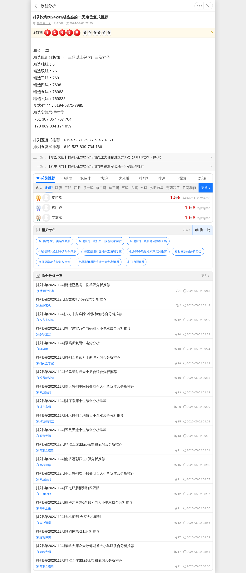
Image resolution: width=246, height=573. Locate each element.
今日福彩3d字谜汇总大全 (54, 261)
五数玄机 (43, 305)
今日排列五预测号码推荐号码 (148, 241)
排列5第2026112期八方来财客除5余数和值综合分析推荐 (123, 317)
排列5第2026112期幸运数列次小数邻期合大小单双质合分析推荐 (123, 476)
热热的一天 (42, 23)
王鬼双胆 (43, 494)
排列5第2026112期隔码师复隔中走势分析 (123, 346)
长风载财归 (45, 377)
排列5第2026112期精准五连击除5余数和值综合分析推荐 (123, 447)
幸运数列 (43, 392)
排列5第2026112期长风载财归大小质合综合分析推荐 (123, 375)
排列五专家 (45, 363)
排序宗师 (43, 406)
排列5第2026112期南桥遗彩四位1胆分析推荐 (123, 462)
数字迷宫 (43, 334)
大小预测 (43, 522)
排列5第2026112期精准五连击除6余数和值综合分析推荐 (123, 563)
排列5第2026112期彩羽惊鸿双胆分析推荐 (123, 534)
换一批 (202, 230)
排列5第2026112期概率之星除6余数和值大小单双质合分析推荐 (123, 505)
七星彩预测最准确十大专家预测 (98, 261)
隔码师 (42, 349)
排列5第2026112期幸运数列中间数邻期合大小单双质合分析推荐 (123, 389)
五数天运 (43, 435)
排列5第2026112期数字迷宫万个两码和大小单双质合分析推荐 (123, 331)
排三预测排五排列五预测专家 (103, 251)
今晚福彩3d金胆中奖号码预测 (57, 251)
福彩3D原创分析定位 (188, 251)
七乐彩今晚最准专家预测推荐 (148, 251)
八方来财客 (45, 319)
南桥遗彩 (43, 464)
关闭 (208, 5)
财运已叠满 (45, 290)
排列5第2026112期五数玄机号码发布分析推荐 (123, 302)
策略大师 (43, 551)
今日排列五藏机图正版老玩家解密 (100, 241)
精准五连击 (45, 450)
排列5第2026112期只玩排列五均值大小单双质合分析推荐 (123, 418)
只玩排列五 (45, 421)
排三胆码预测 (135, 261)
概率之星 (43, 508)
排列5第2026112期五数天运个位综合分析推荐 (123, 433)
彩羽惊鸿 (43, 537)
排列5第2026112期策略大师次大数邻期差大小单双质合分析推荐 (123, 549)
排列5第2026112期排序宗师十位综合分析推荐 (123, 404)
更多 (200, 5)
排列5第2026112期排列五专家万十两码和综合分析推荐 (123, 360)
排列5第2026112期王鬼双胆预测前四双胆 (123, 491)
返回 (36, 6)
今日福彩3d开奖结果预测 (54, 241)
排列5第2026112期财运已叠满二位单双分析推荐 (123, 288)
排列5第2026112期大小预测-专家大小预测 (123, 520)
